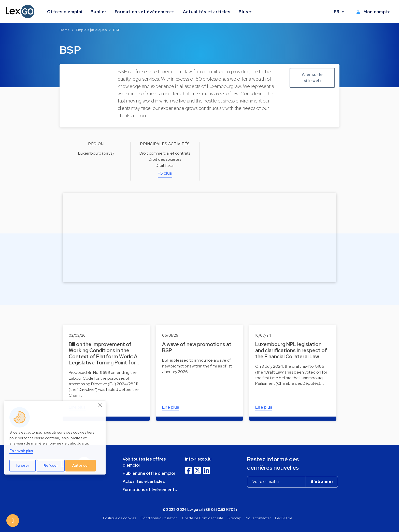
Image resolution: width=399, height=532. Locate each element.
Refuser (51, 465)
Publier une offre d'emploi (149, 473)
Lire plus (170, 407)
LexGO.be (283, 517)
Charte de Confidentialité (202, 517)
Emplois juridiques (91, 29)
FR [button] (337, 11)
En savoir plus (21, 450)
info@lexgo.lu (198, 459)
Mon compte (373, 11)
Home (65, 29)
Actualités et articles (207, 11)
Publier (99, 11)
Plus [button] (243, 11)
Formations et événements (145, 11)
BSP (117, 29)
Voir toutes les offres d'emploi (144, 462)
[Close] (100, 405)
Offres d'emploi (64, 11)
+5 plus (165, 173)
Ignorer (22, 465)
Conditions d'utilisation (159, 517)
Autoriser (80, 465)
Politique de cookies (119, 517)
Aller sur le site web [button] (312, 77)
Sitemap (234, 517)
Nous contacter (258, 517)
